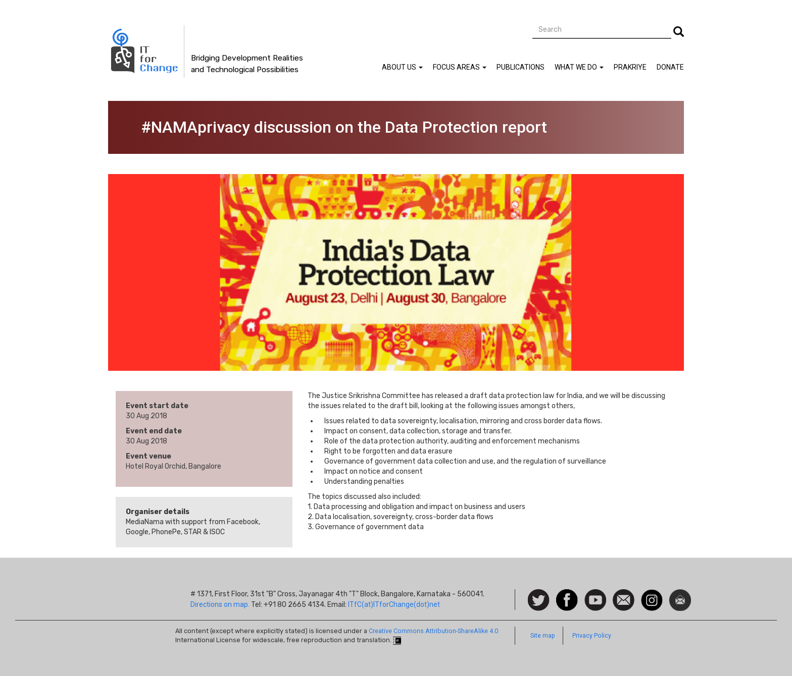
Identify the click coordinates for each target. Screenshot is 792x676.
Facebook (567, 594)
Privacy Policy (591, 635)
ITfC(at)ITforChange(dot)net (394, 604)
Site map (542, 635)
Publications (520, 67)
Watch (594, 594)
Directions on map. (220, 604)
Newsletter (680, 594)
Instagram (652, 594)
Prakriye (630, 67)
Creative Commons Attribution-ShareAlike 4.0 (433, 631)
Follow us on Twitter (539, 600)
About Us (402, 67)
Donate (670, 67)
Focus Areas (459, 67)
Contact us (623, 599)
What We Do (579, 67)
